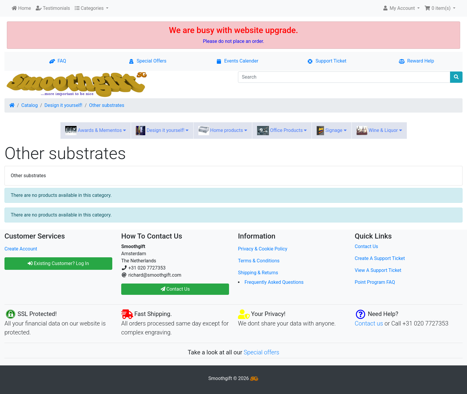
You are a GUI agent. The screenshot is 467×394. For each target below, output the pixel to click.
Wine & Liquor (379, 130)
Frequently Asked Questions (274, 282)
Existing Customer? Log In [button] (58, 263)
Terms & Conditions (259, 261)
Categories (90, 8)
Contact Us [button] (175, 289)
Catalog (29, 105)
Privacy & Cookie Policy (262, 249)
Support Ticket (326, 61)
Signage (331, 130)
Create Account (20, 249)
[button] (401, 8)
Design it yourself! (63, 105)
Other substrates (106, 105)
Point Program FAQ (375, 282)
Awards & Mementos (95, 130)
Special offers (261, 352)
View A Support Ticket (378, 270)
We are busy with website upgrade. (233, 30)
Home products (222, 130)
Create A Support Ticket (380, 258)
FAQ (57, 61)
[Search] (344, 77)
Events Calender (237, 61)
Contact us (369, 323)
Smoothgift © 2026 (233, 378)
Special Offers (147, 61)
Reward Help (416, 61)
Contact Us (366, 246)
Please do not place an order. (233, 41)
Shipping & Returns (258, 272)
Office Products (282, 130)
